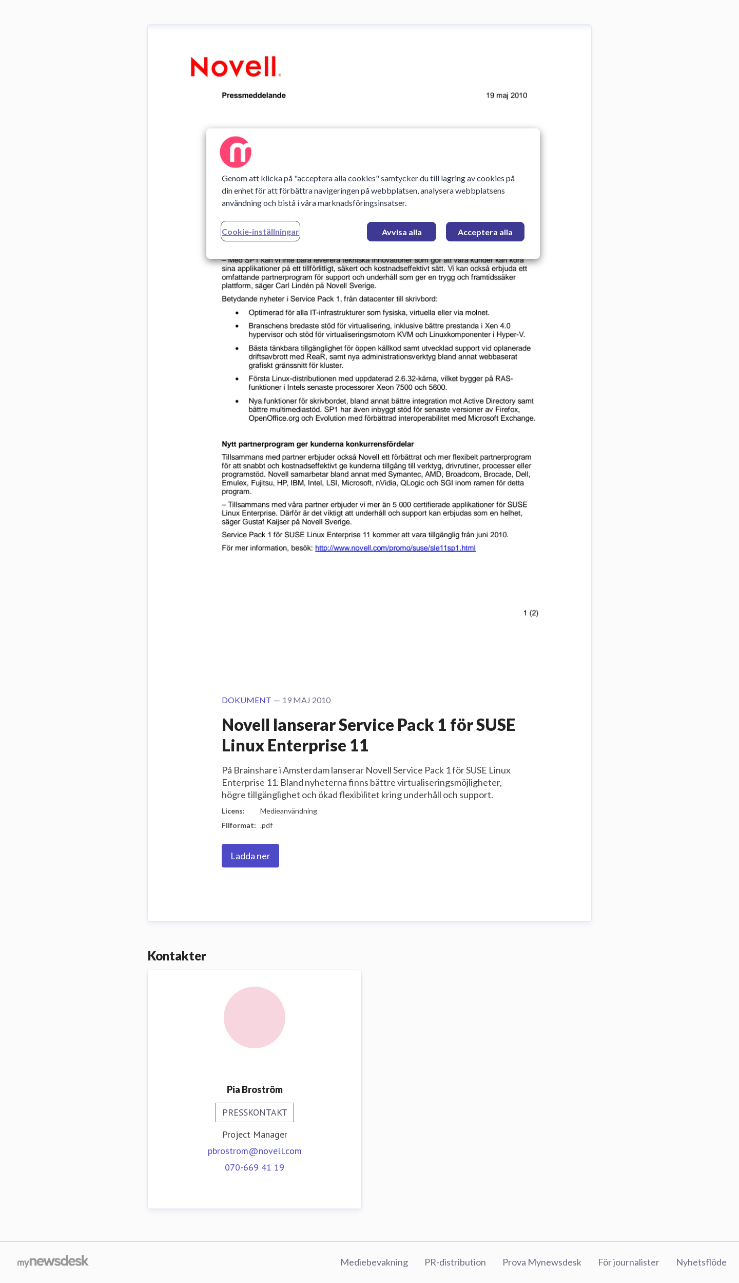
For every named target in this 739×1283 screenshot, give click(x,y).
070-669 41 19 (254, 1167)
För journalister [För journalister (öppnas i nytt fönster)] (628, 1262)
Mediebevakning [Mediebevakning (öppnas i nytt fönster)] (374, 1262)
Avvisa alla (402, 232)
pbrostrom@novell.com (255, 1151)
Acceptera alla (485, 232)
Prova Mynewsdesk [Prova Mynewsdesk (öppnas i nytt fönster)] (541, 1262)
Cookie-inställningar (260, 231)
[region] (373, 193)
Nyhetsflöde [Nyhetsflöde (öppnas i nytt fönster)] (701, 1262)
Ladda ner (250, 855)
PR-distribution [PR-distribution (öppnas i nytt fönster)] (455, 1262)
